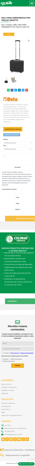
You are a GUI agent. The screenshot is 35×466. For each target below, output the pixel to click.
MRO (15, 18)
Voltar (9, 28)
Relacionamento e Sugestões (18, 449)
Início (3, 18)
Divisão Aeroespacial (9, 355)
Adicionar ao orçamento (12, 128)
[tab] (17, 161)
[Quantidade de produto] (5, 149)
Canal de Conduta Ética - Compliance (19, 443)
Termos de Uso (15, 346)
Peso (4, 139)
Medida (5, 133)
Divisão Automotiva (16, 352)
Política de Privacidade (26, 346)
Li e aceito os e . (18, 346)
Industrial (5, 352)
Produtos (9, 18)
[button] (31, 3)
